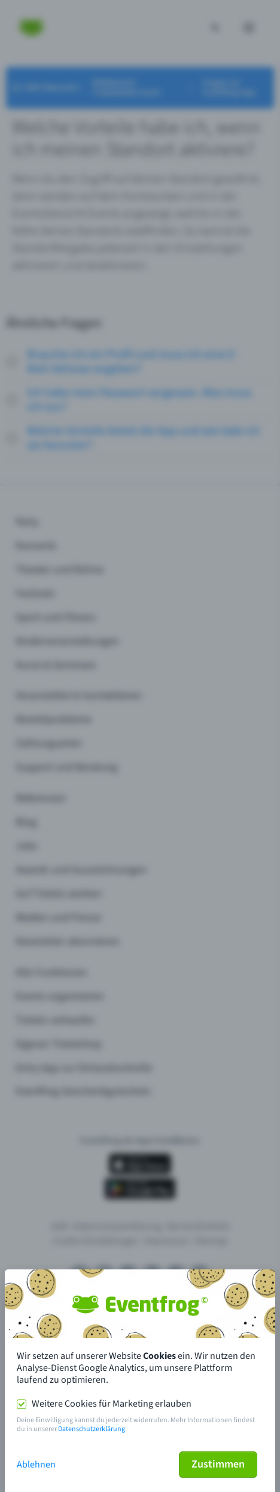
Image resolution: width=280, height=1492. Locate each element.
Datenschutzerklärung (91, 1429)
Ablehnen (36, 1465)
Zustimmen (218, 1464)
